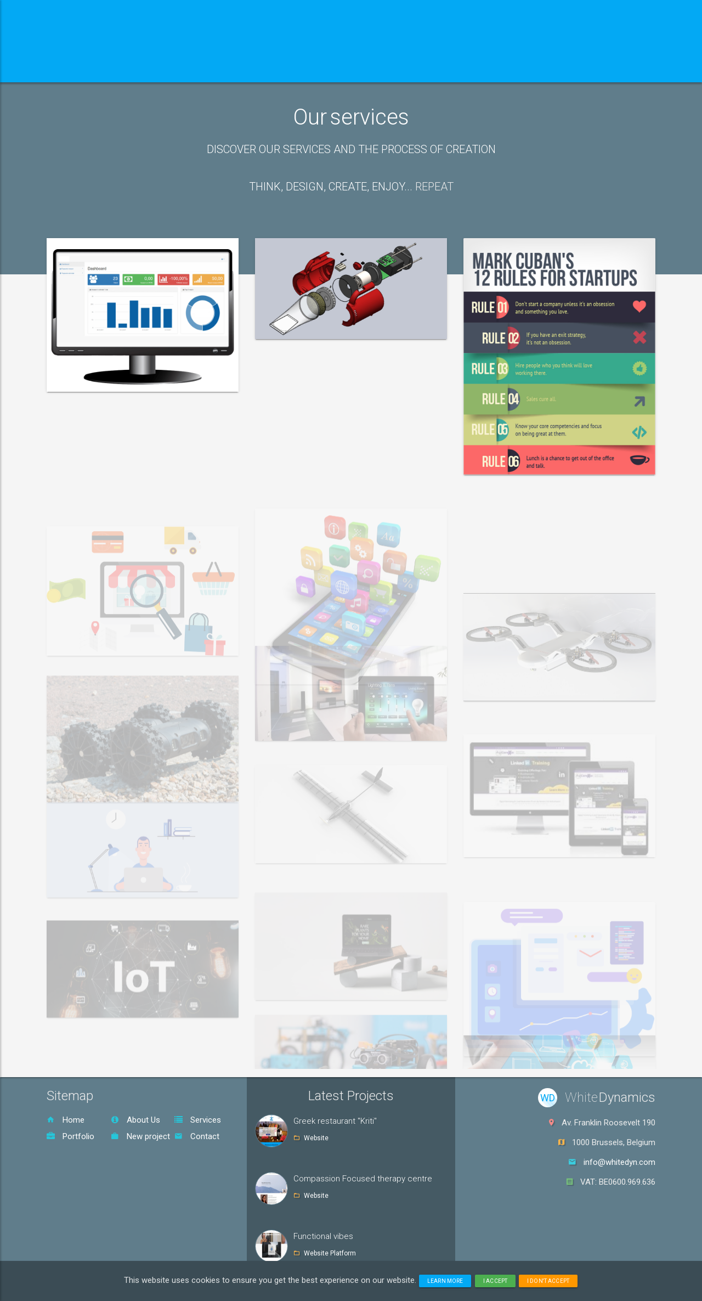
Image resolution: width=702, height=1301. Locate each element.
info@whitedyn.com (619, 1162)
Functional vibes (323, 1236)
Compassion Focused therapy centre (362, 1179)
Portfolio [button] (307, 68)
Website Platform (330, 1253)
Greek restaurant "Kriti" (335, 1121)
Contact (196, 1136)
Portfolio (70, 1136)
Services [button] (228, 68)
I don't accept (548, 1281)
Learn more (445, 1281)
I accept (495, 1281)
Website (316, 1138)
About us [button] (149, 68)
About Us (135, 1120)
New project (140, 1136)
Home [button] (81, 68)
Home (65, 1120)
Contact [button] (380, 68)
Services (197, 1120)
